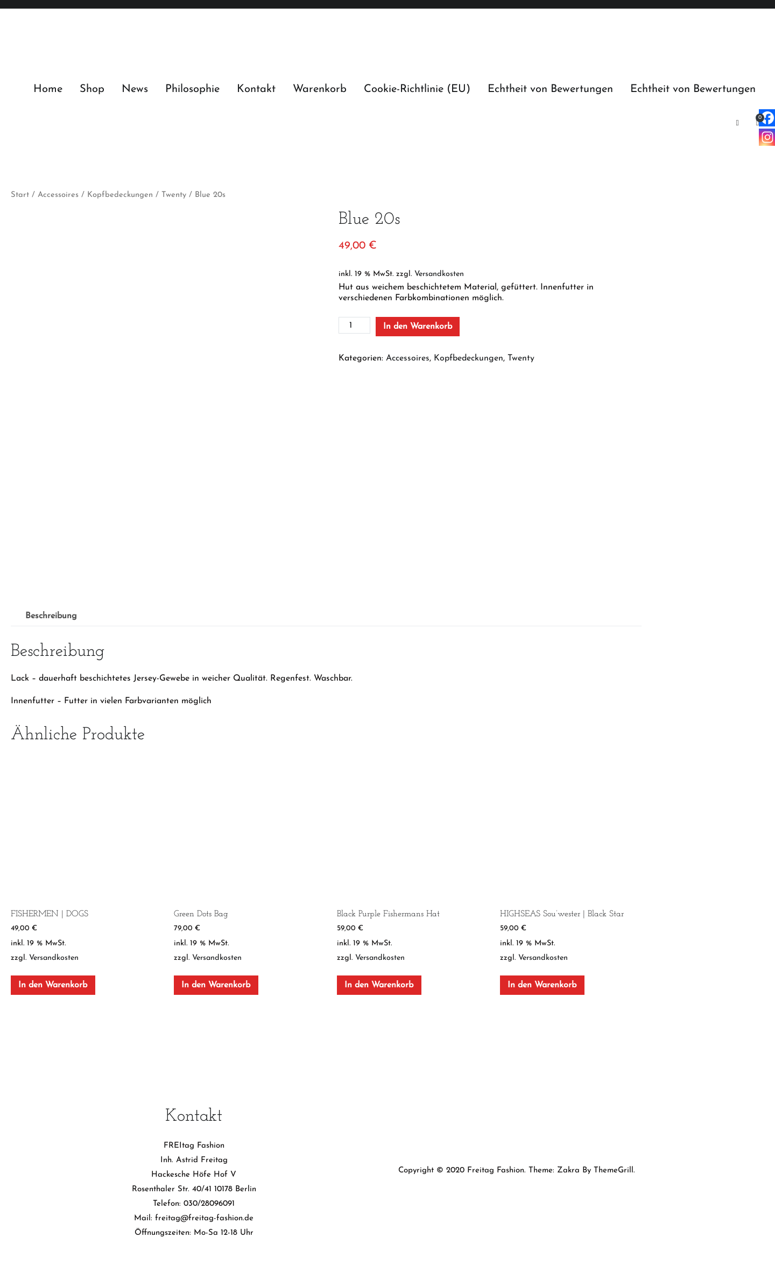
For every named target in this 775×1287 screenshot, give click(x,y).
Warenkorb (320, 89)
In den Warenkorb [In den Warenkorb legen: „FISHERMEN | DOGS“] (52, 981)
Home (47, 89)
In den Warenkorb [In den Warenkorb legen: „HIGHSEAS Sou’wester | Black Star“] (542, 981)
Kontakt (256, 89)
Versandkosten (439, 274)
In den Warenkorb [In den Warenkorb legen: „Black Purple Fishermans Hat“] (378, 981)
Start (20, 195)
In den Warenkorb (417, 326)
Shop (92, 89)
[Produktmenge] (354, 325)
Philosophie (192, 89)
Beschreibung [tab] (51, 613)
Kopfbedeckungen (120, 195)
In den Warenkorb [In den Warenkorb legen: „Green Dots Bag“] (215, 981)
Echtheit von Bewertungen (550, 89)
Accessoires (58, 195)
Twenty (173, 195)
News (135, 89)
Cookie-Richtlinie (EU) (417, 89)
